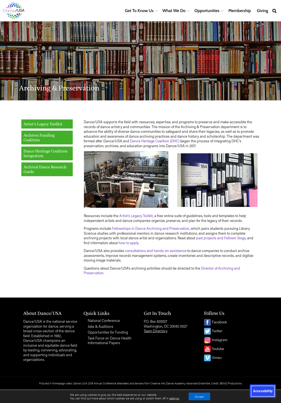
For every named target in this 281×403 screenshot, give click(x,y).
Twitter (217, 330)
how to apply (128, 242)
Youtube (218, 348)
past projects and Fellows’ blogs (221, 237)
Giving (262, 10)
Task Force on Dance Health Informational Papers (110, 340)
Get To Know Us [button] (139, 10)
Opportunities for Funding (108, 332)
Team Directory (155, 330)
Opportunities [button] (207, 10)
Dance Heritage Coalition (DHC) (155, 140)
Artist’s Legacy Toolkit (42, 124)
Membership (239, 10)
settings (174, 398)
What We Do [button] (173, 10)
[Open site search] (274, 11)
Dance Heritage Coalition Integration (45, 153)
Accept (199, 396)
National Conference (104, 320)
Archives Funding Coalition (39, 137)
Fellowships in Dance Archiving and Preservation (150, 228)
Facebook (219, 321)
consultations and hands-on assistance (155, 250)
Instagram (220, 339)
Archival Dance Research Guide (45, 169)
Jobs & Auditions (100, 326)
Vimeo (217, 357)
